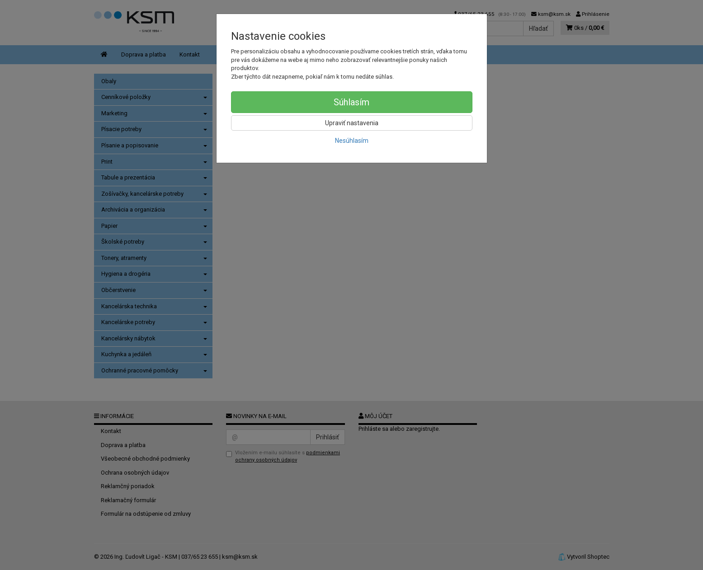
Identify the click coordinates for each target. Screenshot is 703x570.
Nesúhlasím (351, 140)
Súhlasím (351, 102)
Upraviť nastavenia (351, 123)
